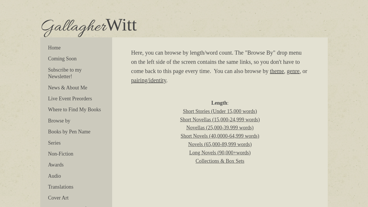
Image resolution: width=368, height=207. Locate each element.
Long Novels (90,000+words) (220, 153)
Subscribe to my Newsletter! (65, 73)
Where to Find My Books (74, 109)
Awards (56, 165)
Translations (60, 187)
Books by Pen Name (69, 132)
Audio (54, 176)
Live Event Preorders (70, 98)
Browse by (59, 121)
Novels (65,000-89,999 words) (220, 144)
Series (54, 143)
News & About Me (67, 88)
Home (54, 48)
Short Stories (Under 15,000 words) (220, 111)
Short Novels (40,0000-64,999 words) (220, 136)
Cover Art (58, 198)
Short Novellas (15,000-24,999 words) (220, 119)
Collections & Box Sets (219, 161)
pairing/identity (148, 80)
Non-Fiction (60, 154)
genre (293, 71)
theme (277, 71)
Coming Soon (62, 59)
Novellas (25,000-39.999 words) (220, 128)
